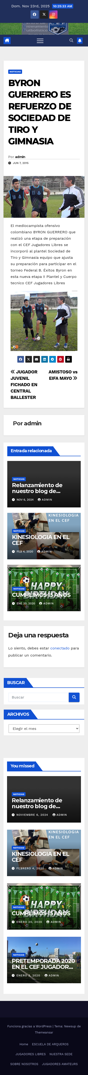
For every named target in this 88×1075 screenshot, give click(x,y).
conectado (59, 648)
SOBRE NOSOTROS (24, 1064)
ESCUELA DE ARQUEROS (50, 1044)
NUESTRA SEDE (61, 1054)
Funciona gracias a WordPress (30, 1026)
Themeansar (44, 1032)
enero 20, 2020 (29, 922)
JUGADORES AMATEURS (60, 1064)
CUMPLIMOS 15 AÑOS (41, 594)
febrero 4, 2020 (30, 868)
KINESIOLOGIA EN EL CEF (40, 540)
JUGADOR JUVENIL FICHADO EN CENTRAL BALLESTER (24, 384)
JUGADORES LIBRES (30, 1054)
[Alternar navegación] (40, 41)
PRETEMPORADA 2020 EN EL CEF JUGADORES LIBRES (43, 967)
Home (23, 1044)
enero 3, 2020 (28, 975)
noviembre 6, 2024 (32, 814)
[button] (71, 40)
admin (20, 157)
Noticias (15, 71)
